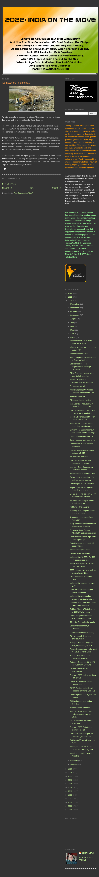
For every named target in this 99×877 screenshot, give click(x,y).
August (73, 319)
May (72, 330)
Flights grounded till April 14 (81, 436)
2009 (70, 806)
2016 (70, 780)
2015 (70, 784)
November (75, 308)
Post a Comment (9, 184)
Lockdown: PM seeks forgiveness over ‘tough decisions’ (80, 366)
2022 (70, 293)
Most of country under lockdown (83, 473)
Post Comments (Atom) (23, 193)
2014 (70, 787)
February (74, 761)
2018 (70, 773)
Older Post (56, 188)
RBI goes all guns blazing (80, 400)
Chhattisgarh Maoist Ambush (82, 484)
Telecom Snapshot (77, 396)
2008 (70, 810)
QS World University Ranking (82, 632)
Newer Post (7, 188)
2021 (70, 297)
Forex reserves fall (77, 386)
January (74, 764)
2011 (70, 799)
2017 (70, 776)
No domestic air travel (79, 457)
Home (32, 188)
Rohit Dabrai (88, 853)
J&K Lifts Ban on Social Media (82, 622)
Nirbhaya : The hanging (79, 507)
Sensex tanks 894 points (80, 553)
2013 (70, 791)
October (74, 311)
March (73, 337)
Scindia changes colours (80, 550)
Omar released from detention (82, 440)
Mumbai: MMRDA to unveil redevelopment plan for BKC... (81, 714)
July (72, 322)
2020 (70, 301)
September (75, 315)
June (72, 326)
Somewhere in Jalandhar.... (81, 707)
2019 (70, 769)
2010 (70, 802)
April (72, 334)
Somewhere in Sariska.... (80, 354)
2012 (70, 795)
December (75, 304)
